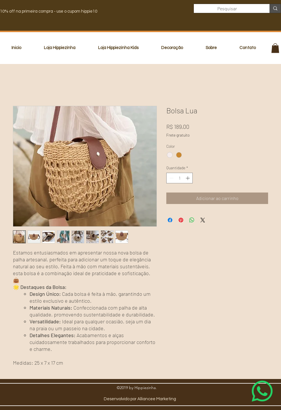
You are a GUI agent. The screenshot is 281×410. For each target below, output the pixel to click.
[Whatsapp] (262, 391)
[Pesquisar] (227, 8)
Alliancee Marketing (156, 399)
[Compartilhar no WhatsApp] (191, 220)
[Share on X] (202, 220)
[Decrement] (170, 178)
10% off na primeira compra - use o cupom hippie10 (48, 11)
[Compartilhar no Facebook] (170, 220)
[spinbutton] (179, 178)
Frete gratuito (178, 135)
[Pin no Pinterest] (180, 220)
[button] (275, 48)
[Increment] (188, 178)
